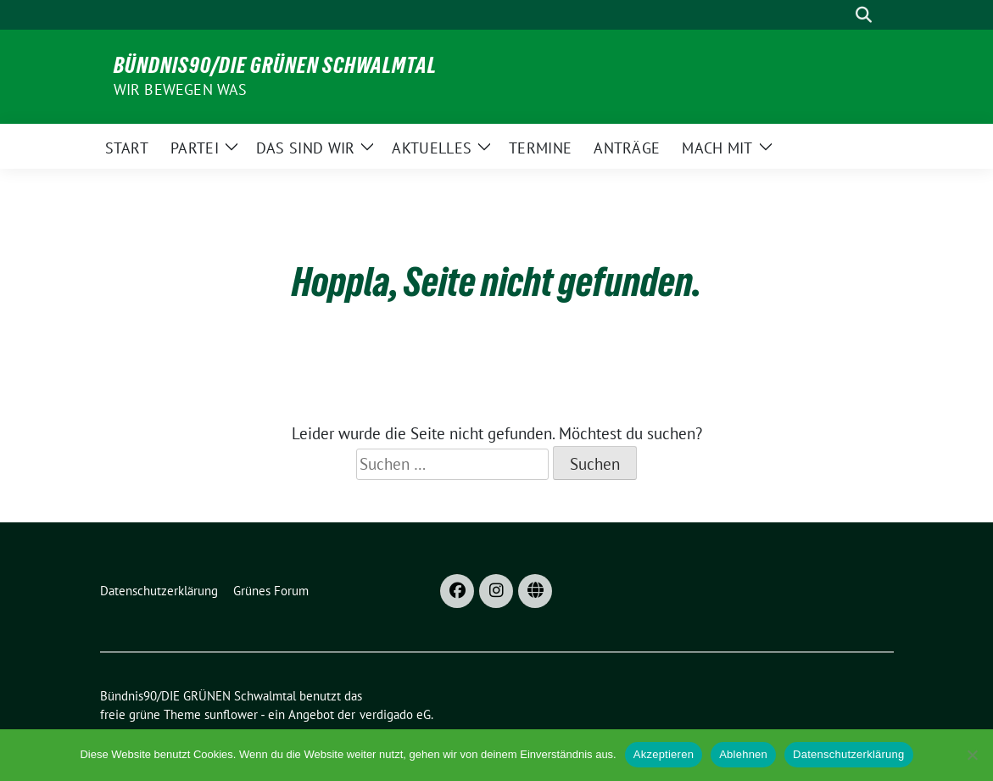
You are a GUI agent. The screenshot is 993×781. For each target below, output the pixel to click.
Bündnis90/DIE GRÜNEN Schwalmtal (275, 65)
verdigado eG (395, 714)
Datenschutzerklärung (848, 754)
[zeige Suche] (863, 15)
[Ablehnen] (971, 754)
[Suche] (839, 15)
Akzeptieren (663, 754)
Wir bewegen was (181, 89)
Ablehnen (743, 754)
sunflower (231, 714)
